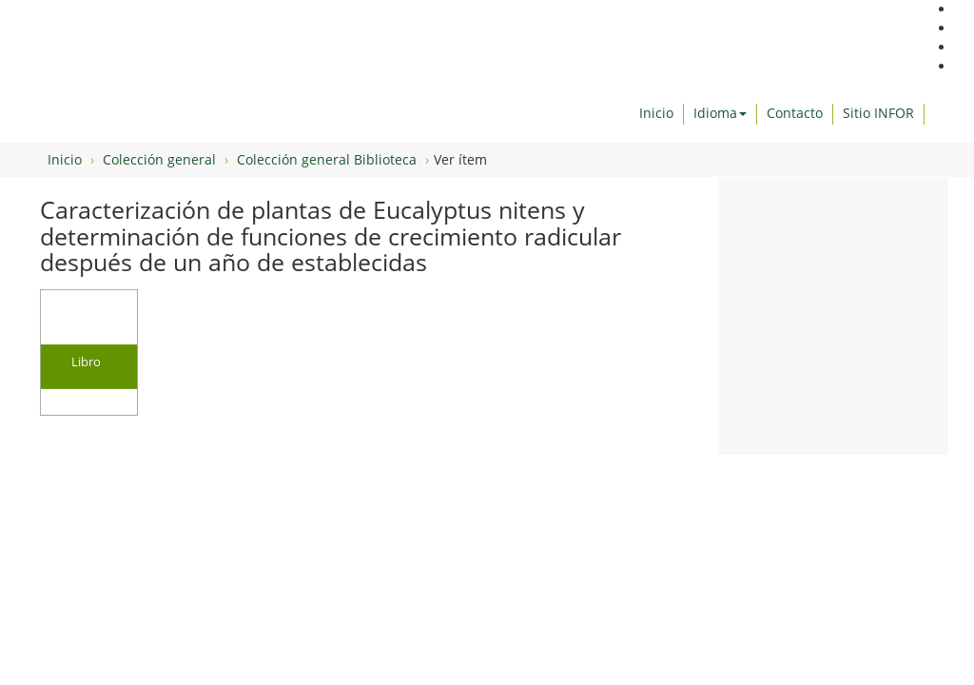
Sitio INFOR (878, 113)
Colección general (159, 159)
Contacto (795, 113)
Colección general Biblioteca (327, 159)
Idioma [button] (720, 113)
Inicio (656, 113)
